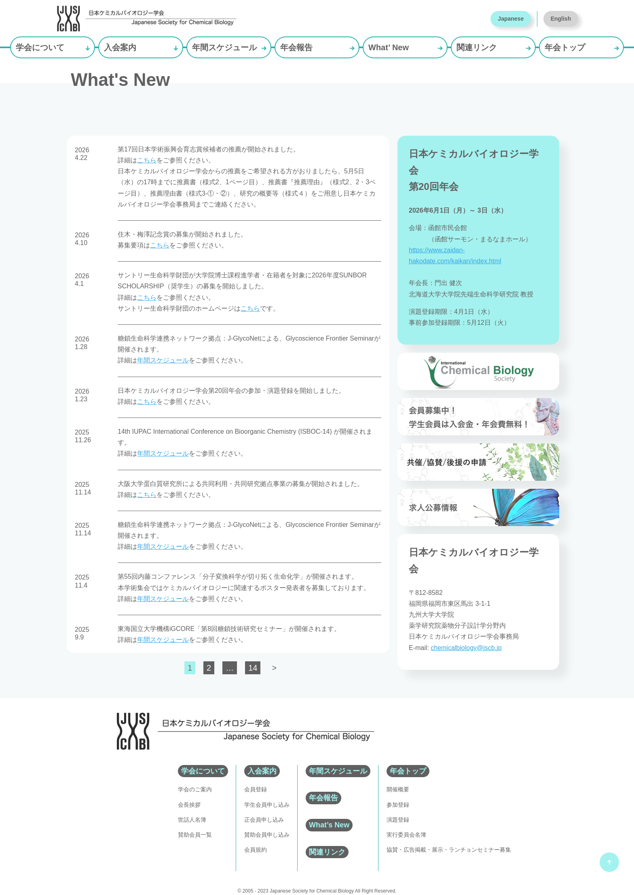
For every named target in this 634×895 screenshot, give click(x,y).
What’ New (388, 47)
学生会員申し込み (267, 804)
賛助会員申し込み (267, 834)
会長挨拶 (189, 804)
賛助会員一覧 (195, 834)
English (561, 18)
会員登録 (255, 789)
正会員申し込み (264, 819)
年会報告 (296, 47)
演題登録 (398, 819)
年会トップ (565, 47)
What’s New (329, 825)
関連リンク (476, 47)
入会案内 (120, 47)
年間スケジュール (224, 47)
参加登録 (398, 804)
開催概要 (398, 789)
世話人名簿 (192, 819)
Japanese (511, 18)
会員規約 (255, 849)
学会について (40, 47)
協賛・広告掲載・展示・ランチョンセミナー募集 (449, 849)
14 (252, 667)
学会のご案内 (195, 789)
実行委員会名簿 (406, 834)
